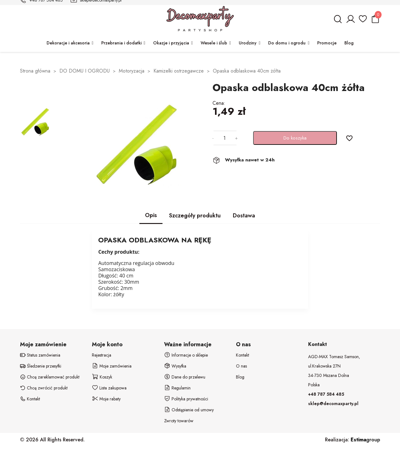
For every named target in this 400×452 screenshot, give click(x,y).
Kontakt (242, 355)
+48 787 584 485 (326, 394)
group (365, 439)
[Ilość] (224, 138)
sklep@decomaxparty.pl (333, 403)
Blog (240, 377)
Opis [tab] (151, 215)
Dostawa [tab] (244, 215)
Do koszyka (295, 138)
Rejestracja (101, 355)
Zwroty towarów (178, 421)
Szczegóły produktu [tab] (195, 215)
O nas (241, 366)
